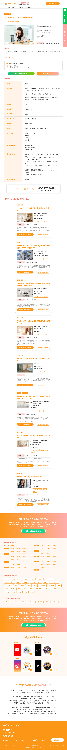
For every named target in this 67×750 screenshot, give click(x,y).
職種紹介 (35, 740)
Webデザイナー (48, 579)
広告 (19, 589)
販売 (20, 579)
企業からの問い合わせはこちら (57, 745)
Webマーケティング (10, 579)
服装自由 (24, 602)
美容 (20, 592)
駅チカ (47, 602)
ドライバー (47, 589)
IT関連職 (39, 579)
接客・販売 (38, 589)
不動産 (22, 585)
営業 (59, 585)
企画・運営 (42, 585)
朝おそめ (40, 602)
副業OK (32, 602)
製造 (16, 585)
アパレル (25, 582)
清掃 (45, 582)
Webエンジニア (9, 582)
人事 (32, 579)
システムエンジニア (35, 582)
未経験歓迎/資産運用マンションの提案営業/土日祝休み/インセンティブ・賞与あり (33, 397)
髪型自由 (55, 602)
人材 (35, 585)
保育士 (7, 592)
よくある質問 (6, 745)
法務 (25, 589)
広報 (31, 589)
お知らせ (44, 740)
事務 (29, 585)
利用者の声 (25, 740)
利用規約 (14, 745)
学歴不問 (16, 602)
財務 (18, 582)
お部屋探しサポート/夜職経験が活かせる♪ (30, 477)
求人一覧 (15, 740)
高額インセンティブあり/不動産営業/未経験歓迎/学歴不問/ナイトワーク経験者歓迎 (33, 247)
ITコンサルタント (10, 589)
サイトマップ (44, 745)
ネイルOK (8, 602)
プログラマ (8, 585)
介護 (26, 592)
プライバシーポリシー (24, 745)
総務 (14, 592)
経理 (55, 589)
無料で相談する (57, 740)
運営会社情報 (35, 745)
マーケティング (53, 582)
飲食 (32, 592)
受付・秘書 (51, 585)
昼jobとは (5, 740)
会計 (26, 579)
